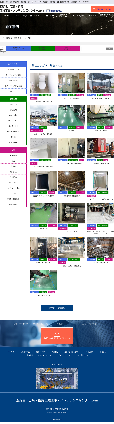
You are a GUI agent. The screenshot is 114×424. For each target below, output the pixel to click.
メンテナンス (13, 126)
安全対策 (13, 109)
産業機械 (13, 155)
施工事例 (55, 354)
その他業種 (13, 204)
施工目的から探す (50, 49)
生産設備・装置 (13, 69)
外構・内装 (13, 80)
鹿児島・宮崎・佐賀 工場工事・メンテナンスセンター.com (57, 402)
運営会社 (30, 357)
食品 (13, 161)
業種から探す (70, 49)
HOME (11, 354)
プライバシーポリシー (65, 357)
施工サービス (40, 354)
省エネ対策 (13, 115)
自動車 (13, 166)
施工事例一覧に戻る (57, 308)
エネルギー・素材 (13, 188)
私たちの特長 (25, 354)
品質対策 (13, 104)
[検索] (93, 49)
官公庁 (13, 193)
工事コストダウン (13, 120)
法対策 (13, 137)
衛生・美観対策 (13, 131)
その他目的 (13, 142)
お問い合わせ (84, 357)
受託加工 (13, 171)
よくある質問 (88, 354)
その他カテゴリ (13, 91)
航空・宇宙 (13, 182)
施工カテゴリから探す (30, 49)
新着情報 (103, 354)
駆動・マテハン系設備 (13, 85)
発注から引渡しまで (71, 354)
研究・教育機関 (13, 199)
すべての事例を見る (9, 49)
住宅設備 (13, 177)
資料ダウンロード (45, 357)
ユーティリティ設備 (13, 75)
